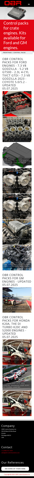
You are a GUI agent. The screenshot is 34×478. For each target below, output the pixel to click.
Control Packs (19, 52)
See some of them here (15, 469)
